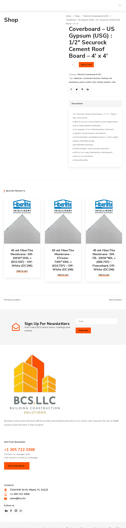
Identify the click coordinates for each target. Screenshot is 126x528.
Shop (77, 16)
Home (68, 16)
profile (88, 82)
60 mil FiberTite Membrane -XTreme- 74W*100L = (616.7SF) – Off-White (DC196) (63, 259)
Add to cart (86, 64)
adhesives (78, 78)
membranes (74, 82)
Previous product (12, 299)
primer (82, 82)
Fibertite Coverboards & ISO (96, 16)
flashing (104, 78)
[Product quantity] (73, 64)
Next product (115, 299)
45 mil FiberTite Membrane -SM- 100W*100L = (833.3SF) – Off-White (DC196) (22, 258)
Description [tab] (77, 103)
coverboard (88, 78)
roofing (100, 82)
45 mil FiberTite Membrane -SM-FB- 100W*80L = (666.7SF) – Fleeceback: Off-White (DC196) (104, 259)
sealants (107, 82)
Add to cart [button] (22, 271)
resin (94, 82)
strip (114, 82)
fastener (97, 78)
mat (110, 78)
